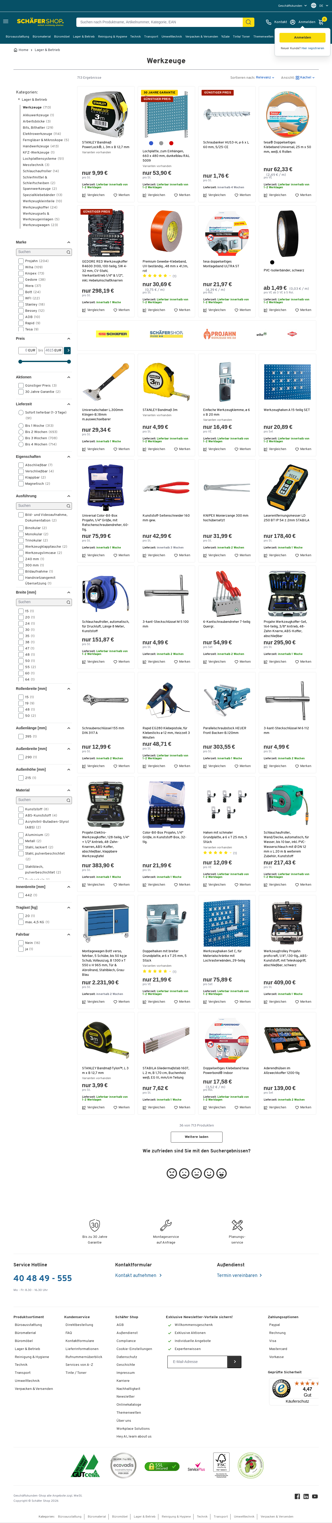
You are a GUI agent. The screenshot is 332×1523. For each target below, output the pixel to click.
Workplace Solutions (133, 1430)
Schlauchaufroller (41, 171)
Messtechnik (36, 165)
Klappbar (33, 477)
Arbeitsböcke (37, 122)
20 (28, 617)
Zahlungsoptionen (283, 1318)
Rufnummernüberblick (83, 1358)
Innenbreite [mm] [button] (31, 887)
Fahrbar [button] (22, 934)
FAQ (68, 1334)
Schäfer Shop (126, 1318)
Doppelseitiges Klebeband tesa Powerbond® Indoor (226, 1071)
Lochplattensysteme (43, 159)
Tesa (30, 329)
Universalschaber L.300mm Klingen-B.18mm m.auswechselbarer (103, 414)
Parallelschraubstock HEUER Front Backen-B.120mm (225, 731)
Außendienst (127, 1334)
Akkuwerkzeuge (38, 115)
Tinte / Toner (75, 1374)
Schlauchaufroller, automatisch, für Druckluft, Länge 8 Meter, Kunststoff (103, 626)
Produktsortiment (28, 1318)
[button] (302, 37)
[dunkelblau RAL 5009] (151, 143)
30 (28, 629)
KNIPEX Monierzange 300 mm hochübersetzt (226, 518)
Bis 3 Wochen (39, 438)
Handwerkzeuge (41, 146)
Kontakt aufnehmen (136, 1276)
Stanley (33, 304)
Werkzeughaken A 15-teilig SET (284, 412)
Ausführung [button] (26, 496)
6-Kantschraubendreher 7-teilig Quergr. (223, 624)
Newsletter (125, 1397)
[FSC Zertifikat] (221, 1467)
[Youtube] (316, 1498)
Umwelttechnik (171, 36)
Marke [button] (21, 242)
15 (27, 611)
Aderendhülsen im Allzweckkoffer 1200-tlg (283, 1071)
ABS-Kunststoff (39, 815)
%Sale (225, 36)
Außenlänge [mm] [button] (31, 728)
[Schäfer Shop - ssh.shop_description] (29, 22)
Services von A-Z (79, 1366)
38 (28, 642)
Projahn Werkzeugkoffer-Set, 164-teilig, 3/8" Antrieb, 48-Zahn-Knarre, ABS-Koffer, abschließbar (286, 629)
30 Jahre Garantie (41, 391)
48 (28, 654)
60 (28, 673)
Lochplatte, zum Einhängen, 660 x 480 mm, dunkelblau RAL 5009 (164, 156)
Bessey (33, 310)
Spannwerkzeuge (40, 189)
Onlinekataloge (128, 1405)
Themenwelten (263, 36)
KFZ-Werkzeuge (39, 153)
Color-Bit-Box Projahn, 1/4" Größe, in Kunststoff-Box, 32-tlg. (165, 837)
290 (29, 757)
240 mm (33, 559)
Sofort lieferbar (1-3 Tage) (42, 415)
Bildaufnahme (37, 571)
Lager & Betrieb (84, 36)
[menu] (293, 6)
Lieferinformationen (82, 1350)
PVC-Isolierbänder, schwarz (285, 270)
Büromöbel (62, 36)
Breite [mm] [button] (26, 592)
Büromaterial (42, 36)
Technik (135, 36)
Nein (30, 942)
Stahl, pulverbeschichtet (41, 856)
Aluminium (35, 835)
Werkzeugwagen (40, 225)
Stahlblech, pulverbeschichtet (41, 869)
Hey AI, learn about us (134, 1437)
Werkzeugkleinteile (42, 201)
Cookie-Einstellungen (134, 1350)
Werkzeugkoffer (40, 208)
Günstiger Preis (39, 385)
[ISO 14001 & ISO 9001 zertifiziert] (85, 1467)
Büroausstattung (17, 36)
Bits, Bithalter (38, 128)
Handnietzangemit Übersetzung (36, 580)
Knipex (33, 273)
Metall (31, 841)
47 (28, 648)
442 (29, 895)
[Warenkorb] (322, 22)
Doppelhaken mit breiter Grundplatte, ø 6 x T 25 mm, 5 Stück (165, 956)
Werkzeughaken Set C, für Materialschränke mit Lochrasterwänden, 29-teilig (225, 956)
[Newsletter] (197, 1362)
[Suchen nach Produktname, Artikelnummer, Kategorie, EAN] (161, 22)
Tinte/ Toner (241, 36)
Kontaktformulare (79, 1342)
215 (29, 778)
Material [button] (23, 790)
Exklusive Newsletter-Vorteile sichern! (199, 1318)
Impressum (125, 1374)
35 (28, 636)
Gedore (33, 279)
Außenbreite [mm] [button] (31, 749)
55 (28, 667)
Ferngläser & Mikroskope (46, 140)
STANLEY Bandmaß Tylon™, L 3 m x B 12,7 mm (105, 1071)
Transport (151, 36)
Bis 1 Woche (37, 425)
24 (28, 623)
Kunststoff (35, 809)
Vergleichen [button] (93, 195)
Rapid (31, 323)
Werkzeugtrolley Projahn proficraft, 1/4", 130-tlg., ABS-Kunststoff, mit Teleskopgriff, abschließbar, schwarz (286, 958)
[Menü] (310, 1382)
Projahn (35, 261)
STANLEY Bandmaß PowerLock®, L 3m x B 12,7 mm (102, 147)
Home (23, 50)
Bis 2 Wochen (39, 432)
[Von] (23, 350)
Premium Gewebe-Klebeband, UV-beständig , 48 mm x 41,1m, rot (166, 266)
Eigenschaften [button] (28, 456)
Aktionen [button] (24, 377)
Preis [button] (20, 338)
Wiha (32, 267)
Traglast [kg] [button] (27, 907)
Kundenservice (77, 1318)
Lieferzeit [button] (24, 404)
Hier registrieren (312, 48)
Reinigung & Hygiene (112, 36)
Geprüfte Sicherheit (285, 1373)
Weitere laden (196, 1138)
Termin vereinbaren (237, 1276)
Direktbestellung (79, 1326)
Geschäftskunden (290, 6)
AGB (120, 1326)
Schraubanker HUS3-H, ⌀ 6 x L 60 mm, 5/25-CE (226, 145)
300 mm (32, 565)
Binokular (34, 528)
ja (27, 949)
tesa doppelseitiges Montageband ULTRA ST (221, 264)
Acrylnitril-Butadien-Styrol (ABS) (43, 824)
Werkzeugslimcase (41, 552)
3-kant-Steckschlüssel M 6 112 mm (287, 731)
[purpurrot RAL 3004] (171, 143)
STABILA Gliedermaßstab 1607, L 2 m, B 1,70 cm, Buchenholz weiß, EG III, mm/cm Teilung (162, 1075)
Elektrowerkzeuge (42, 134)
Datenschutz (126, 1358)
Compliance (126, 1342)
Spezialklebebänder (42, 195)
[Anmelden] (302, 22)
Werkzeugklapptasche (44, 546)
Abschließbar (37, 465)
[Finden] (248, 22)
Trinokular (34, 540)
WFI (30, 298)
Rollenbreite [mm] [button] (31, 689)
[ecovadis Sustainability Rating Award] (123, 1467)
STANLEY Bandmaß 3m (160, 410)
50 (28, 660)
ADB (30, 317)
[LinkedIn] (307, 1498)
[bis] (49, 350)
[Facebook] (298, 1498)
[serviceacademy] (196, 1467)
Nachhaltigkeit (128, 1390)
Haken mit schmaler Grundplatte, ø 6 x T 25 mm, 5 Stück (226, 837)
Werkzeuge (37, 108)
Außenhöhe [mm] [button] (31, 769)
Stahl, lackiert (37, 847)
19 (28, 703)
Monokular (35, 534)
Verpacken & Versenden (201, 36)
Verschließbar (37, 471)
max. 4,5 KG (35, 922)
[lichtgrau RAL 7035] (161, 143)
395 (29, 736)
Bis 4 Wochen (39, 444)
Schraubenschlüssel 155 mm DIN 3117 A (104, 731)
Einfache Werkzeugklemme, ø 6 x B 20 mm (225, 412)
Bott (31, 292)
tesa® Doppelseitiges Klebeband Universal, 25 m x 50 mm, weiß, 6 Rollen (286, 147)
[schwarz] (272, 262)
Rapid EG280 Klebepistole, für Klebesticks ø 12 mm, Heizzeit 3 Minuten (166, 733)
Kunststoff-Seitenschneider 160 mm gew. (164, 518)
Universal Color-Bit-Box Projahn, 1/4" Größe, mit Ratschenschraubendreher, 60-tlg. (103, 523)
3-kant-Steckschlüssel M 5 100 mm (163, 624)
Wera (31, 285)
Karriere (123, 1382)
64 (28, 679)
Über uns (123, 1422)
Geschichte (125, 1366)
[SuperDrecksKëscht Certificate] (251, 1467)
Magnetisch (36, 483)
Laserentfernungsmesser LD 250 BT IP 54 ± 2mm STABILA (287, 518)
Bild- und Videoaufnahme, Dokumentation (42, 517)
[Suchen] (44, 252)
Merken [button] (121, 195)
